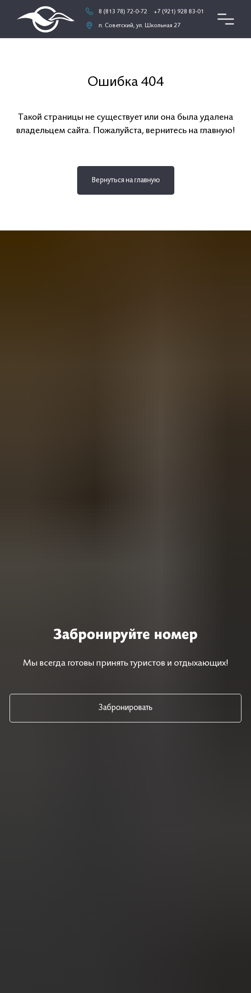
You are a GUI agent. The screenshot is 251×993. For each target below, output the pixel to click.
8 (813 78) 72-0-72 (123, 12)
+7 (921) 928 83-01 (179, 12)
